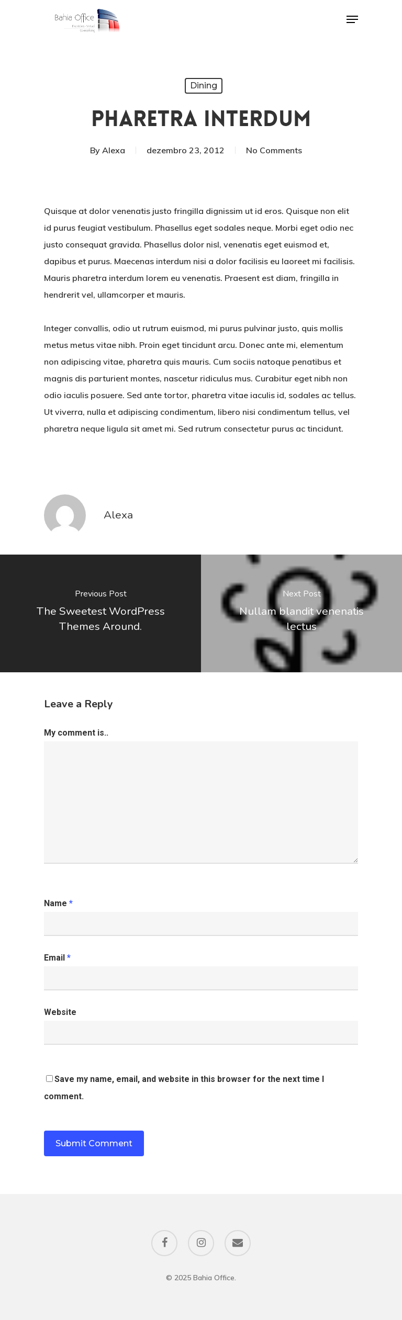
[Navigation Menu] (352, 19)
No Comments (274, 150)
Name (58, 903)
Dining (203, 86)
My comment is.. (76, 733)
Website (60, 1012)
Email (57, 958)
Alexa (113, 150)
